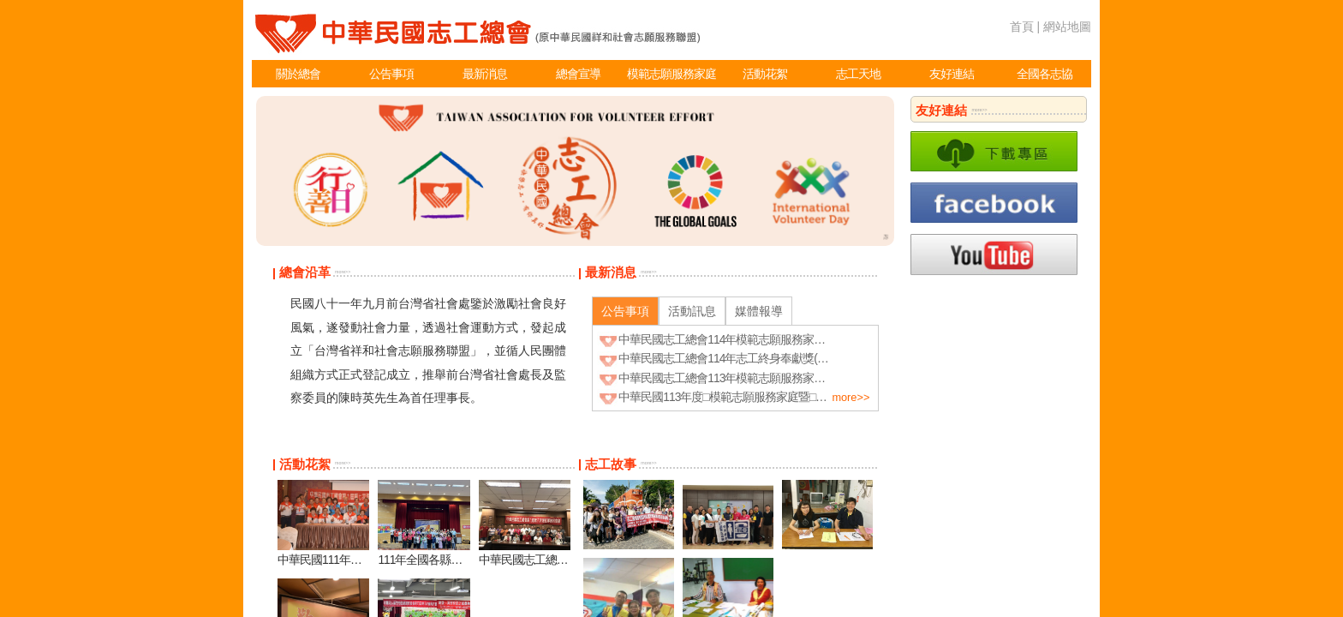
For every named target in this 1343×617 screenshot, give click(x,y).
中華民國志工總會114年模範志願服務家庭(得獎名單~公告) (761, 339)
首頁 (1022, 26)
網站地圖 (1067, 26)
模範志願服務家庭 (671, 74)
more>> (342, 271)
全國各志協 (1044, 74)
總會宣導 (578, 74)
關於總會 (298, 74)
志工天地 (858, 74)
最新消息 (485, 74)
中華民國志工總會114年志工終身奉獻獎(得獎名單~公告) (755, 358)
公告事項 (391, 74)
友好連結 (951, 74)
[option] (575, 171)
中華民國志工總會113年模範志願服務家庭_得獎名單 (746, 378)
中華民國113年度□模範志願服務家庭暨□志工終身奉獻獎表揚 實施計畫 (790, 397)
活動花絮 (765, 74)
